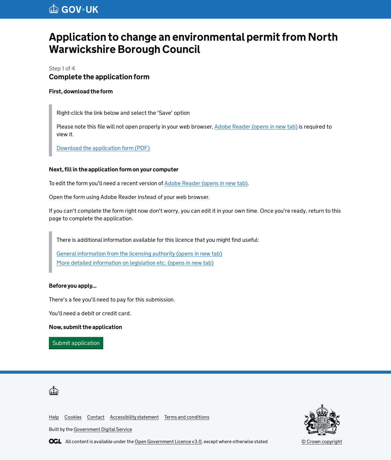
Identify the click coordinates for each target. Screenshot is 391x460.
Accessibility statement (134, 417)
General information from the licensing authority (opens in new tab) (139, 253)
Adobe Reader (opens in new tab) (256, 126)
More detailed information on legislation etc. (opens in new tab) (135, 262)
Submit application (76, 342)
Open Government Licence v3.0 (168, 441)
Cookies (73, 417)
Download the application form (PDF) (103, 147)
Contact (95, 417)
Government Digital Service (103, 429)
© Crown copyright (321, 441)
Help (54, 417)
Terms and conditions (186, 417)
